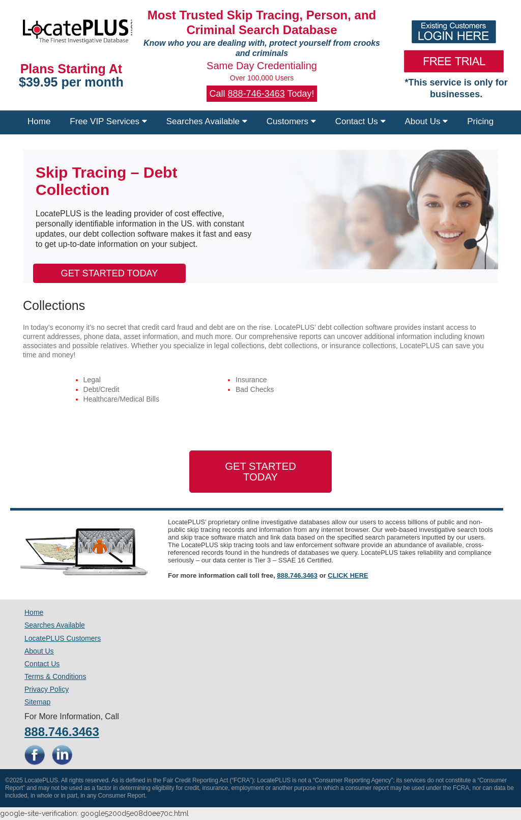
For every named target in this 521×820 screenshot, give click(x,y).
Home (38, 121)
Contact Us (360, 121)
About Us (426, 121)
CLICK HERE (348, 575)
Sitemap (37, 702)
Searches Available (206, 121)
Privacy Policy (46, 689)
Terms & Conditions (55, 676)
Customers (291, 121)
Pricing (480, 121)
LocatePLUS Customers (62, 638)
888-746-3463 (256, 94)
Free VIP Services (108, 121)
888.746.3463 (297, 575)
